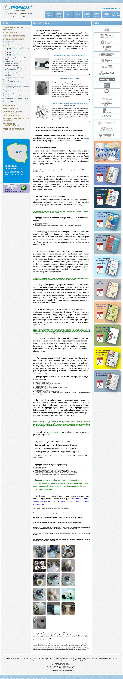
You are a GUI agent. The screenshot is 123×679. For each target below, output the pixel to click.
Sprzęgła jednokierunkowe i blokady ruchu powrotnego (17, 74)
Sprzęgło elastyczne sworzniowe (14, 77)
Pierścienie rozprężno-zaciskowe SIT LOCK (15, 58)
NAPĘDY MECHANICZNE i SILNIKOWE (13, 28)
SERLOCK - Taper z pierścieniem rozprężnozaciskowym (14, 62)
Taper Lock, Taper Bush (11, 65)
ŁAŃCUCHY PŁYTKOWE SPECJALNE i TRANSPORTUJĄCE (12, 114)
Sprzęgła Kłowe (9, 41)
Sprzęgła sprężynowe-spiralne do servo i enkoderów (16, 99)
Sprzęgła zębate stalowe (13, 52)
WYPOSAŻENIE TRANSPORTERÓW (11, 125)
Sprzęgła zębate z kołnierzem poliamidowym (15, 54)
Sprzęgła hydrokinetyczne (12, 72)
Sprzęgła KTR (9, 102)
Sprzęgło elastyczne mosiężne (14, 96)
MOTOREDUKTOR (10, 33)
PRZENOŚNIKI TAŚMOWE (13, 129)
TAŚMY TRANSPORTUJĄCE (14, 36)
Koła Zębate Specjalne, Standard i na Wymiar (16, 120)
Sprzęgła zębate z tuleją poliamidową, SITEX (17, 48)
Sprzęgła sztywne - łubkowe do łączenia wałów (16, 90)
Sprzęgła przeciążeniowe (12, 94)
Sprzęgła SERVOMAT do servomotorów (16, 82)
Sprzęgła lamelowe (10, 84)
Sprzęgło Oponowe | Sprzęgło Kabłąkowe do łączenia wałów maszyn (17, 87)
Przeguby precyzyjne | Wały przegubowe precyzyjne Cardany (16, 68)
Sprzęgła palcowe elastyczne (13, 44)
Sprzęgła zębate (10, 46)
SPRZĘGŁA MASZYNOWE (13, 39)
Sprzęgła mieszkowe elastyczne (14, 80)
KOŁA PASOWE (9, 105)
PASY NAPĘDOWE (10, 108)
